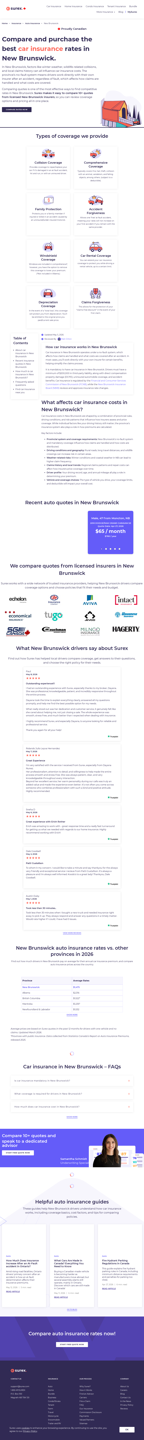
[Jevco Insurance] (90, 616)
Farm (50, 1408)
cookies (25, 1428)
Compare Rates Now (17, 110)
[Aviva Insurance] (90, 600)
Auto (8, 1256)
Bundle (133, 6)
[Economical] (18, 616)
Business (52, 1397)
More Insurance (105, 12)
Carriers (83, 1397)
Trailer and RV (54, 1423)
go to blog (72, 1309)
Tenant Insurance (116, 6)
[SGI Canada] (18, 632)
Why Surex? (85, 1386)
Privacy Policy (126, 1405)
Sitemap (83, 1423)
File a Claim (85, 1401)
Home (5, 23)
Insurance (16, 23)
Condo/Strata (54, 1401)
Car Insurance (54, 6)
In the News (125, 1401)
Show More (72, 1015)
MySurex (132, 12)
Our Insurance (86, 1408)
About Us (124, 1386)
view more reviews (72, 933)
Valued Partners (87, 1420)
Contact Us (125, 1397)
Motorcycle (53, 1416)
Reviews (124, 1408)
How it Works (86, 1390)
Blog (120, 12)
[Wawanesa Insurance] (126, 615)
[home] (19, 1373)
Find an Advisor (87, 1394)
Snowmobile (54, 1420)
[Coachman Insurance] (54, 630)
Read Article (13, 1291)
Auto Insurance (32, 23)
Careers (123, 1390)
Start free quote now (18, 1153)
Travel (51, 1412)
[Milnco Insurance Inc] (90, 632)
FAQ (82, 1405)
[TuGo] (54, 616)
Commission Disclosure (91, 1412)
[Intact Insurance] (126, 600)
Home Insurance (73, 6)
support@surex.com (20, 1386)
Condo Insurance (95, 6)
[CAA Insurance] (54, 600)
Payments (84, 1416)
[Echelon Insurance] (18, 600)
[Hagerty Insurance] (126, 629)
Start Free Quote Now (72, 1344)
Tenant (51, 1405)
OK (127, 1429)
